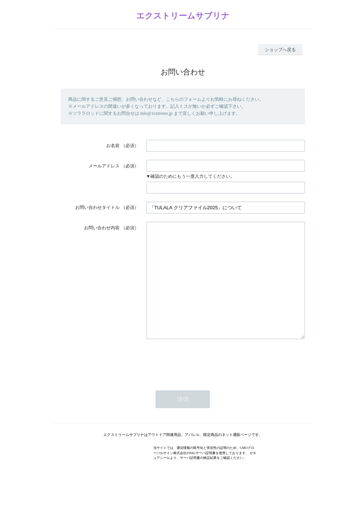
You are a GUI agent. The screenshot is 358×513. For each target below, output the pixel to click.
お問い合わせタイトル (97, 207)
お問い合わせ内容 (102, 227)
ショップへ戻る (280, 49)
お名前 (113, 145)
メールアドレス (104, 166)
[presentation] (202, 383)
